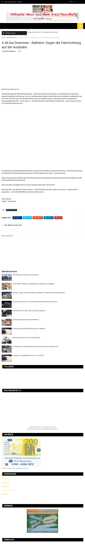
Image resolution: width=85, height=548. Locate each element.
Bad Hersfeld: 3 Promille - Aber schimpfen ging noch (29, 311)
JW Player (5, 487)
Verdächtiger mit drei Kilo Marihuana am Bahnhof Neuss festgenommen (35, 347)
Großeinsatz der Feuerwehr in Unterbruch (26, 275)
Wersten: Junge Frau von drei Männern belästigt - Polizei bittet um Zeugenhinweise (39, 293)
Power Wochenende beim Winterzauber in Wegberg (29, 329)
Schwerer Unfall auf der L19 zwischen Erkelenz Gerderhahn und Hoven (35, 302)
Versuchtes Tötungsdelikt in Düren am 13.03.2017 (28, 356)
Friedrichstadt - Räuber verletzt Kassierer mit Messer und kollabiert (34, 284)
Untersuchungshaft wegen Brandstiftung (26, 320)
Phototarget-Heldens (8, 491)
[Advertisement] (42, 138)
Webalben (5, 495)
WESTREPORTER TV (12, 38)
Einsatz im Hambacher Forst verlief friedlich (26, 338)
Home (3, 38)
